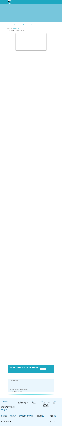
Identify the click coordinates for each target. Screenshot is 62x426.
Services (17, 3)
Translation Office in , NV (53, 415)
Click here (43, 368)
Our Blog (51, 3)
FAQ (38, 2)
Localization (14, 28)
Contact (40, 3)
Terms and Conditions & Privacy (54, 421)
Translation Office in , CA (41, 417)
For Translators (46, 3)
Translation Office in (53, 416)
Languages (25, 3)
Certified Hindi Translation (46, 407)
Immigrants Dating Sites (32, 396)
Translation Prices (33, 3)
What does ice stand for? (46, 402)
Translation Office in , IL (40, 416)
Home (14, 2)
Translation (17, 28)
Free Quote (54, 402)
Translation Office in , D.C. (54, 417)
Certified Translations (34, 404)
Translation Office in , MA (40, 415)
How (29, 3)
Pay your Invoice (31, 421)
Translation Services (34, 403)
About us (21, 3)
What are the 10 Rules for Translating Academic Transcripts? (46, 405)
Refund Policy (59, 421)
